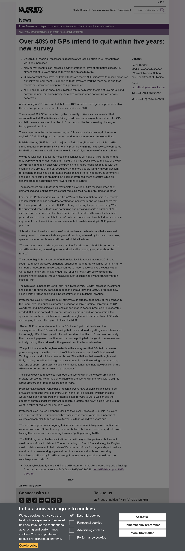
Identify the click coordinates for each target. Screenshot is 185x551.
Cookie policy (28, 545)
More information (142, 533)
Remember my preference (142, 525)
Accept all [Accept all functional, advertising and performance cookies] (142, 517)
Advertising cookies (86, 530)
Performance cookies (87, 538)
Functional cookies (85, 523)
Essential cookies (85, 515)
